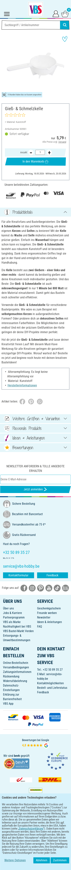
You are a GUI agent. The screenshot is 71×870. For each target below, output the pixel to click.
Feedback (52, 575)
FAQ (39, 626)
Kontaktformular (18, 575)
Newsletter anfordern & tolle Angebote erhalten (35, 468)
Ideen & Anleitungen (49, 622)
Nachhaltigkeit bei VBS (17, 626)
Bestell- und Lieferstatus (52, 688)
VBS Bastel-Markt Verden (18, 631)
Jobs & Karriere (12, 613)
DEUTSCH (35, 832)
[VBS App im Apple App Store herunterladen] (48, 820)
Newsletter (43, 617)
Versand (62, 141)
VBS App (8, 703)
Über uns (8, 608)
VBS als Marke (12, 622)
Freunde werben (47, 613)
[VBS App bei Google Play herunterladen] (23, 820)
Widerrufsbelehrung (15, 681)
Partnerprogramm (14, 617)
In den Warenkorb (35, 161)
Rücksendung (11, 676)
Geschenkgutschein (49, 608)
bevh (17, 756)
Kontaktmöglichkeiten (50, 683)
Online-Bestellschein (15, 663)
